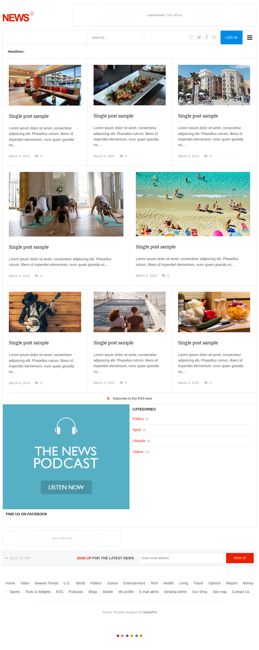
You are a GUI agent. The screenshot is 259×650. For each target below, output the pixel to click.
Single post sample (29, 116)
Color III (127, 636)
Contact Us (240, 592)
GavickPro (150, 612)
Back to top (20, 558)
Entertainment (134, 583)
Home (10, 583)
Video (25, 583)
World (80, 583)
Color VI (141, 636)
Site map (220, 592)
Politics (95, 583)
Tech (154, 583)
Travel (198, 583)
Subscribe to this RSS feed (132, 398)
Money (248, 583)
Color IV (132, 636)
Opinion (214, 583)
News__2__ (18, 16)
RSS (59, 592)
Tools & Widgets (38, 592)
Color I (118, 636)
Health (168, 583)
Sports (15, 592)
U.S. (67, 583)
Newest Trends (46, 583)
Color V (136, 636)
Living (183, 583)
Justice (112, 583)
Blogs (93, 592)
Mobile (108, 592)
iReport (232, 583)
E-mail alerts (149, 592)
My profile (126, 592)
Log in (232, 37)
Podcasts (76, 592)
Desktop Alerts (175, 592)
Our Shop (199, 592)
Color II (122, 636)
